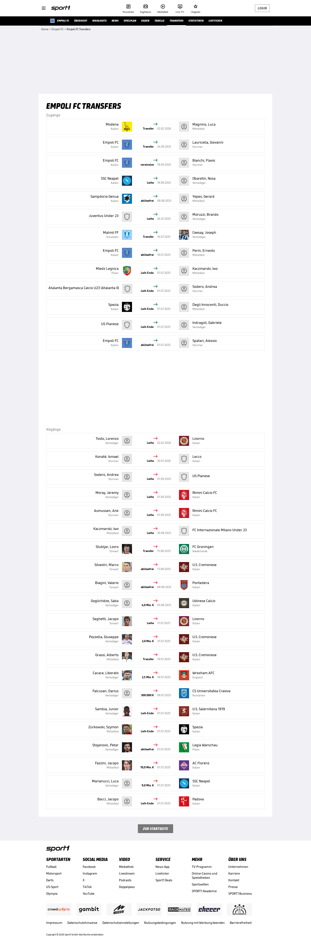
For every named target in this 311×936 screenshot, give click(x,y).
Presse (233, 887)
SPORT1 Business (240, 894)
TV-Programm (202, 867)
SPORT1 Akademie (204, 891)
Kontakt (233, 880)
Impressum (54, 923)
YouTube (88, 894)
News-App (162, 867)
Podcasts (125, 880)
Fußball (51, 867)
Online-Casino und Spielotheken (204, 875)
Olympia (51, 894)
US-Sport (52, 887)
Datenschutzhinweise (82, 923)
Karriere (234, 873)
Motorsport (53, 873)
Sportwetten (200, 884)
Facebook (89, 867)
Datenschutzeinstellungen (120, 923)
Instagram (90, 873)
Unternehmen (238, 867)
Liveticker (162, 873)
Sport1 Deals (164, 880)
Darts (50, 880)
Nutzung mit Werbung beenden (203, 923)
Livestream (127, 873)
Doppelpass (127, 887)
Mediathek (126, 867)
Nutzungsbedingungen (160, 923)
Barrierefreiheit (241, 923)
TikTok (87, 887)
